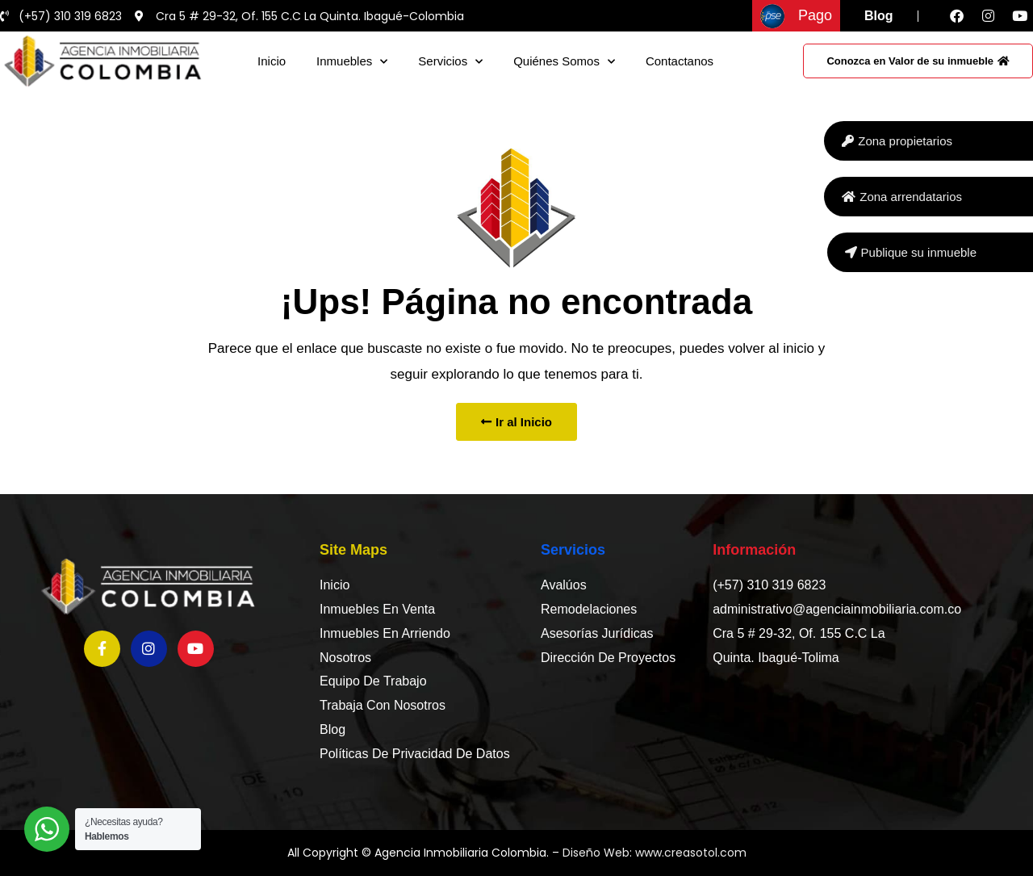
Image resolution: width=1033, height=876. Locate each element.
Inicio (271, 61)
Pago (815, 15)
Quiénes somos (564, 61)
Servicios (450, 61)
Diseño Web (596, 853)
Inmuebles (351, 61)
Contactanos (679, 61)
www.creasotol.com (691, 853)
